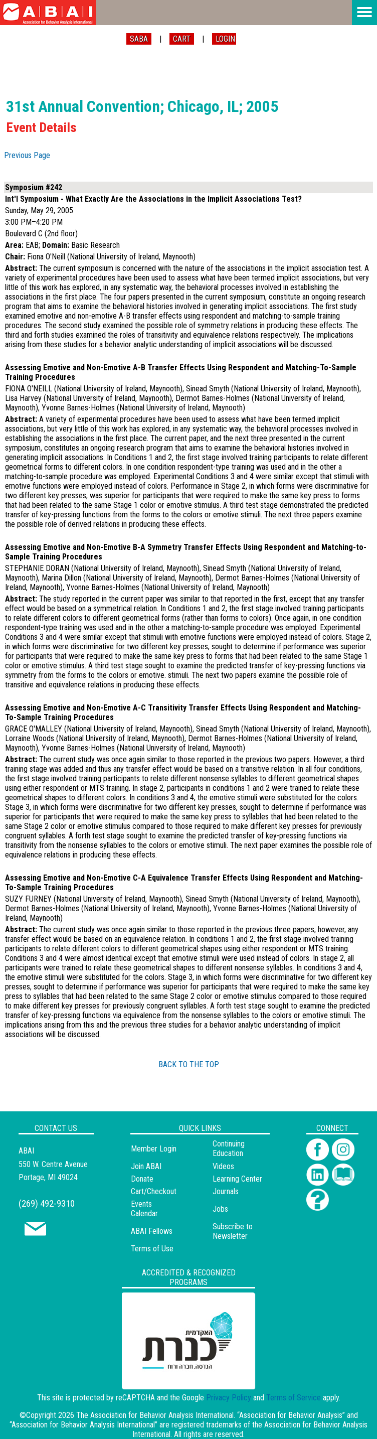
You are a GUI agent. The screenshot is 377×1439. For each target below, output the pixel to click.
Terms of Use (152, 1248)
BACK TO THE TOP (188, 1064)
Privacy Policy (228, 1397)
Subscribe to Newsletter (233, 1231)
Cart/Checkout (153, 1191)
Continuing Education (229, 1148)
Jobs (220, 1209)
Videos (223, 1166)
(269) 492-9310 (47, 1203)
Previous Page (27, 155)
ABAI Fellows (151, 1231)
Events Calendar (144, 1208)
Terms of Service (293, 1397)
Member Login (153, 1149)
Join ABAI (146, 1166)
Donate (142, 1179)
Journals (226, 1191)
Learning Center (237, 1179)
